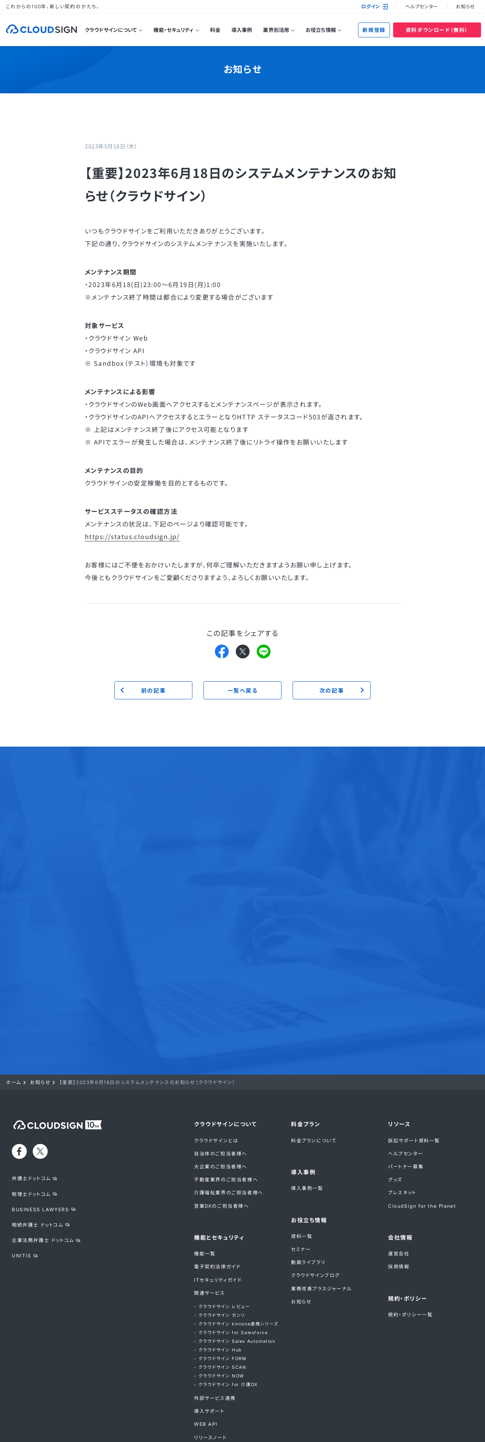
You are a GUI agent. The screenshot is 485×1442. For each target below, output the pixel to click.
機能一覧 (204, 1254)
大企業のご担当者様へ (220, 1167)
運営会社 (398, 1254)
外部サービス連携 (215, 1398)
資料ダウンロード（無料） (437, 30)
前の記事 (153, 690)
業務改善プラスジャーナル (321, 1289)
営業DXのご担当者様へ (221, 1206)
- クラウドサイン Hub (218, 1350)
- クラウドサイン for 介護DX (226, 1384)
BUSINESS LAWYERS (40, 1209)
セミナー (301, 1249)
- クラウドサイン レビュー (222, 1306)
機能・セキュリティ (173, 30)
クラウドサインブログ (315, 1275)
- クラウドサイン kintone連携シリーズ (236, 1324)
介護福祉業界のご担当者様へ (228, 1192)
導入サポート (209, 1411)
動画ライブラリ (308, 1262)
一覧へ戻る (243, 690)
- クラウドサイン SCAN (220, 1367)
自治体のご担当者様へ (220, 1154)
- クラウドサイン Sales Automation (235, 1341)
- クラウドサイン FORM (220, 1358)
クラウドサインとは (216, 1141)
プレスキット (402, 1192)
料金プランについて (313, 1141)
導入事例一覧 (307, 1188)
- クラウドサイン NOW (219, 1376)
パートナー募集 (405, 1167)
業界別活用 (276, 30)
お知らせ (465, 6)
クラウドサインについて (111, 30)
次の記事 (331, 690)
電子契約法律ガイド (217, 1267)
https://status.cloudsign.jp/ (132, 536)
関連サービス (209, 1293)
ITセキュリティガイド (218, 1280)
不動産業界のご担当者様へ (226, 1180)
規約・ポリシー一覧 (410, 1315)
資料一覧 (301, 1236)
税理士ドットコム (31, 1194)
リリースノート (210, 1437)
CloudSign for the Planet (422, 1206)
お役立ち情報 (321, 30)
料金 (215, 30)
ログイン (374, 6)
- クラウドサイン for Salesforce (231, 1332)
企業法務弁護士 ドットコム (43, 1240)
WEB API (205, 1424)
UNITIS (22, 1256)
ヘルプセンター (421, 6)
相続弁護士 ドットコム (37, 1225)
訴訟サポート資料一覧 (414, 1141)
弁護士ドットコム (31, 1178)
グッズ (395, 1180)
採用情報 (398, 1267)
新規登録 (373, 30)
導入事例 (241, 30)
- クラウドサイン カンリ (219, 1315)
